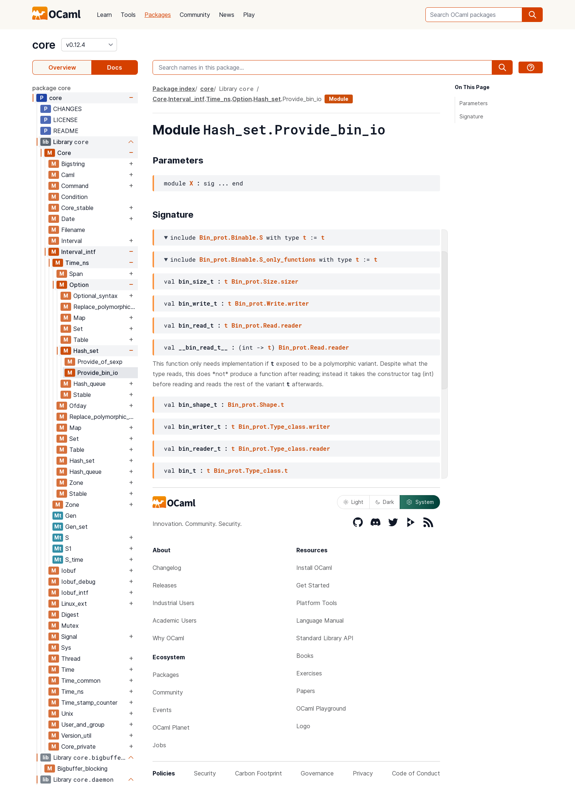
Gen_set (76, 526)
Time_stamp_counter (89, 702)
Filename (73, 229)
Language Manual (320, 620)
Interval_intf (78, 251)
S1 (68, 548)
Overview (62, 67)
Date (68, 218)
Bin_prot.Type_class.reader (284, 448)
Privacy (363, 773)
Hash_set (86, 350)
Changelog (167, 567)
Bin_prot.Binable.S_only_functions (257, 259)
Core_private (78, 746)
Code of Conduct (416, 773)
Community (195, 14)
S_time (74, 559)
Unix (67, 713)
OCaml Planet (171, 727)
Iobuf (68, 570)
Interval (71, 240)
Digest (70, 614)
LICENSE (65, 120)
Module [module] (338, 99)
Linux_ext (74, 603)
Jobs (159, 745)
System (420, 502)
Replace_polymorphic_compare (105, 306)
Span (76, 273)
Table (80, 339)
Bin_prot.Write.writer (272, 303)
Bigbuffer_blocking (82, 768)
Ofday (78, 405)
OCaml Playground (321, 708)
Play (249, 14)
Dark (385, 502)
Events (162, 710)
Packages (157, 14)
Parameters (473, 103)
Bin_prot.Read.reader (266, 325)
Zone (76, 482)
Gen (70, 515)
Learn (104, 14)
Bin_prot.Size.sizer (264, 281)
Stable (82, 394)
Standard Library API (325, 638)
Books (305, 655)
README (65, 130)
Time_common (80, 680)
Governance (317, 773)
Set (78, 328)
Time (67, 669)
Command (75, 185)
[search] (532, 14)
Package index (174, 88)
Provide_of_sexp (99, 361)
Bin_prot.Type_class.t (251, 470)
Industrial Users (173, 603)
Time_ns (77, 262)
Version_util (76, 735)
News (226, 14)
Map (79, 317)
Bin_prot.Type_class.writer (284, 426)
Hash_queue (89, 383)
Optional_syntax (95, 295)
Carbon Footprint (258, 773)
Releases (165, 585)
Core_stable (77, 207)
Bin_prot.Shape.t (256, 404)
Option (79, 284)
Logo (303, 726)
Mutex (70, 625)
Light (353, 502)
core (43, 44)
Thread (71, 658)
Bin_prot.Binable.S (231, 237)
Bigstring (73, 163)
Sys (66, 647)
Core (64, 152)
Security (205, 773)
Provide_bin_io (97, 372)
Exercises (309, 673)
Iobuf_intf (74, 592)
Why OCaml (168, 638)
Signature (471, 116)
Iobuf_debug (78, 581)
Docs (114, 67)
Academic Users (175, 620)
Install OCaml (314, 567)
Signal (69, 636)
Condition (74, 196)
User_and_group (83, 724)
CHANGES (67, 109)
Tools (128, 14)
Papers (305, 690)
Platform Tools (316, 603)
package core (51, 88)
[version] (89, 44)
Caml (67, 174)
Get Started (313, 585)
